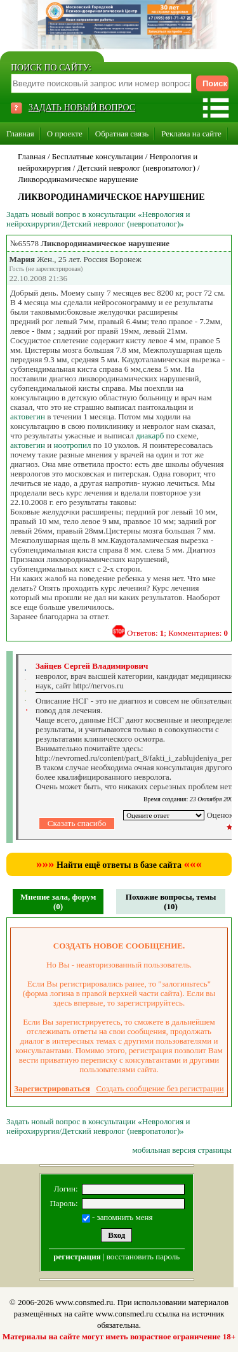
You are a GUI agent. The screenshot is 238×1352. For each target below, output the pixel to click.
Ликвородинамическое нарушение (78, 179)
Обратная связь (122, 133)
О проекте (65, 133)
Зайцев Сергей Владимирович (92, 666)
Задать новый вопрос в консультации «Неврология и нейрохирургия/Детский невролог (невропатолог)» (98, 218)
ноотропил (72, 445)
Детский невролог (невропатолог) (136, 168)
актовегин (27, 416)
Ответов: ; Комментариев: (177, 633)
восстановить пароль (143, 1256)
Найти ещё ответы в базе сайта (119, 865)
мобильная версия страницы (182, 1150)
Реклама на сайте (191, 133)
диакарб (150, 435)
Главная (20, 133)
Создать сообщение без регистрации (160, 1088)
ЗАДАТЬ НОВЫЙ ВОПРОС (82, 107)
